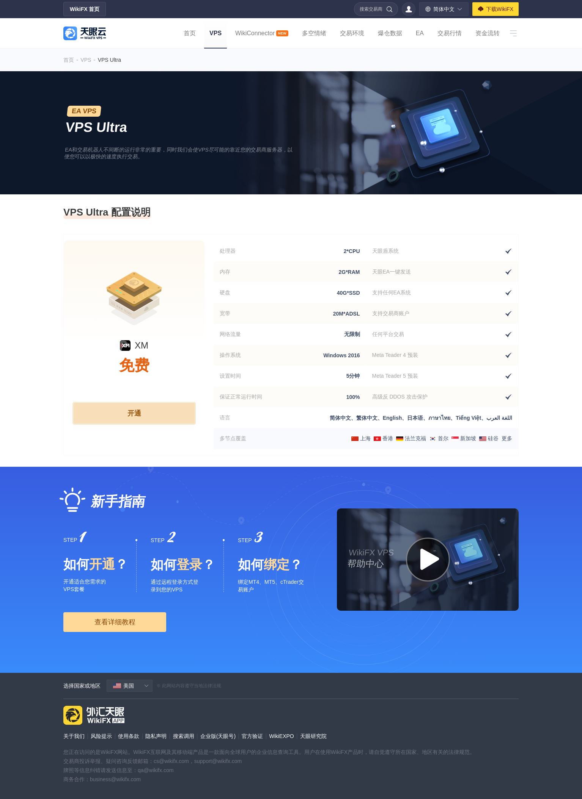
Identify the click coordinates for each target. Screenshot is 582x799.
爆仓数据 (390, 33)
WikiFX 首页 (84, 9)
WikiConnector (261, 33)
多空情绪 (314, 33)
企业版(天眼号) (218, 736)
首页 (190, 33)
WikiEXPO (281, 736)
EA (420, 33)
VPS (215, 33)
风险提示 (101, 736)
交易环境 (352, 33)
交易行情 (449, 33)
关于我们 (74, 736)
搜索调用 (183, 736)
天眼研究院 (313, 736)
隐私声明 (156, 736)
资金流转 (487, 33)
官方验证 (252, 736)
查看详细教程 (114, 622)
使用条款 (128, 736)
